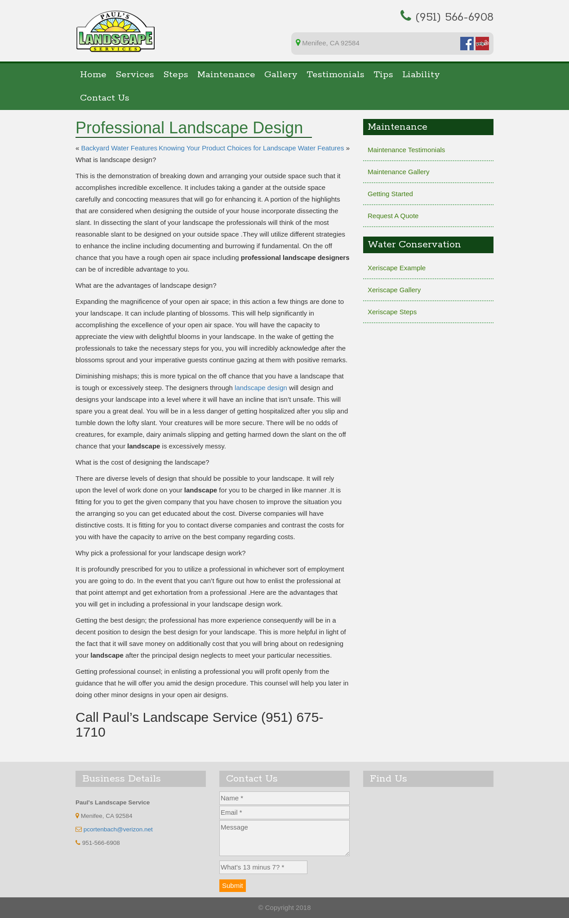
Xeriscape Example (397, 268)
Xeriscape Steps (392, 312)
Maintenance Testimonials (406, 150)
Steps (175, 74)
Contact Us (104, 98)
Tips (383, 74)
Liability (421, 74)
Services (135, 74)
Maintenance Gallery (399, 172)
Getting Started (390, 194)
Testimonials (336, 74)
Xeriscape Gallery (394, 290)
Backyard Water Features (119, 148)
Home (93, 74)
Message (284, 838)
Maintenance (226, 74)
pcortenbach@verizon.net (118, 829)
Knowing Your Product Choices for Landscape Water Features (251, 148)
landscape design (261, 387)
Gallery (281, 74)
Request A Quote (393, 216)
